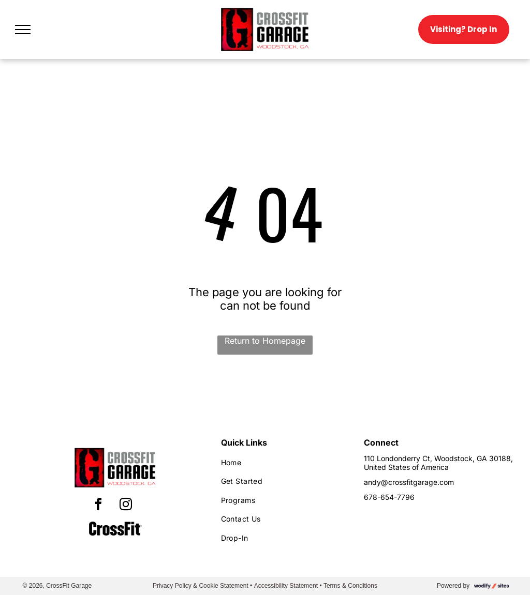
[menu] (22, 29)
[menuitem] (283, 462)
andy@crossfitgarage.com (409, 482)
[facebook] (98, 505)
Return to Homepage (265, 340)
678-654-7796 (389, 497)
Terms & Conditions (350, 585)
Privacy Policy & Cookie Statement (200, 585)
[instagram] (125, 505)
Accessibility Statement (286, 585)
